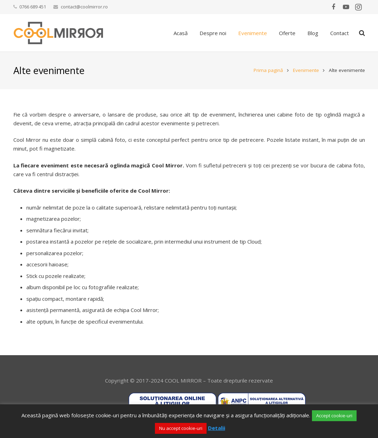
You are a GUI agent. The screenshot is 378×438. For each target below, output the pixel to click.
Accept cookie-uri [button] (334, 415)
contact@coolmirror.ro (84, 7)
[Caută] (362, 33)
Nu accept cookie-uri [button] (180, 428)
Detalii (216, 427)
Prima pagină (268, 70)
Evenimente (306, 70)
